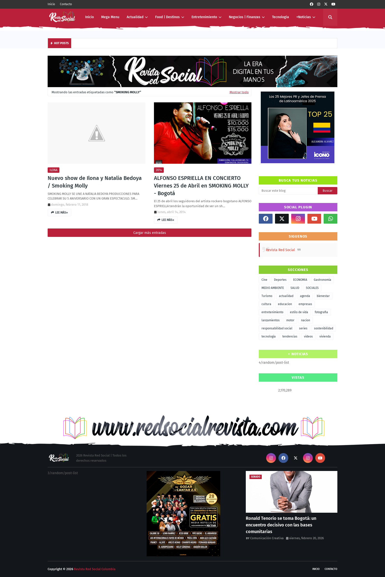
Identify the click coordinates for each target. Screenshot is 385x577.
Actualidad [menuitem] (135, 17)
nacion (305, 320)
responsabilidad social (276, 328)
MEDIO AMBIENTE (272, 288)
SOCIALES (312, 288)
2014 (159, 170)
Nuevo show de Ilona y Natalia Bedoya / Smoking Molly (95, 182)
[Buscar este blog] (288, 190)
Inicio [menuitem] (89, 17)
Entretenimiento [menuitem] (204, 17)
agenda (305, 296)
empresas (305, 304)
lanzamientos (270, 320)
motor (290, 320)
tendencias (289, 336)
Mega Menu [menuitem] (110, 17)
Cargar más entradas (149, 233)
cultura (266, 304)
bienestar (323, 296)
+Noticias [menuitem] (303, 17)
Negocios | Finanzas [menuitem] (244, 17)
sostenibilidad (323, 328)
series (303, 328)
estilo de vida (299, 312)
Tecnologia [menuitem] (280, 17)
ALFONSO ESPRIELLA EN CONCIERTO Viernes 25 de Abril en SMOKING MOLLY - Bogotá (201, 186)
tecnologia (268, 336)
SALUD (294, 288)
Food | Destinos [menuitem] (167, 17)
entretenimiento (272, 312)
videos (308, 336)
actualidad (286, 296)
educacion (285, 304)
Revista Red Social (280, 250)
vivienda (325, 336)
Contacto (66, 4)
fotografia (321, 312)
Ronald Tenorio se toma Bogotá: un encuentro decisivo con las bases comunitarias (281, 525)
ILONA (53, 170)
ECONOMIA (300, 280)
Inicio (51, 4)
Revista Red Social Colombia (94, 569)
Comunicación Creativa (267, 538)
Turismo (266, 296)
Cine (264, 280)
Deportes (280, 280)
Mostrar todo (239, 92)
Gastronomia (322, 280)
